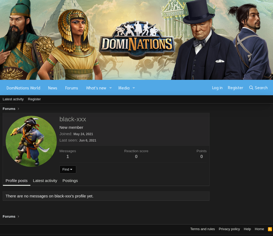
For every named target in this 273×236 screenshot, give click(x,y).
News (52, 87)
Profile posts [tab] (17, 180)
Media (124, 87)
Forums (71, 87)
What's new (96, 87)
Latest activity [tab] (45, 180)
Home (259, 229)
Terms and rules (202, 229)
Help (247, 229)
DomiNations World (23, 87)
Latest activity (13, 99)
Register (34, 99)
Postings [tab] (70, 180)
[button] (110, 87)
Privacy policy (229, 229)
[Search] (258, 87)
